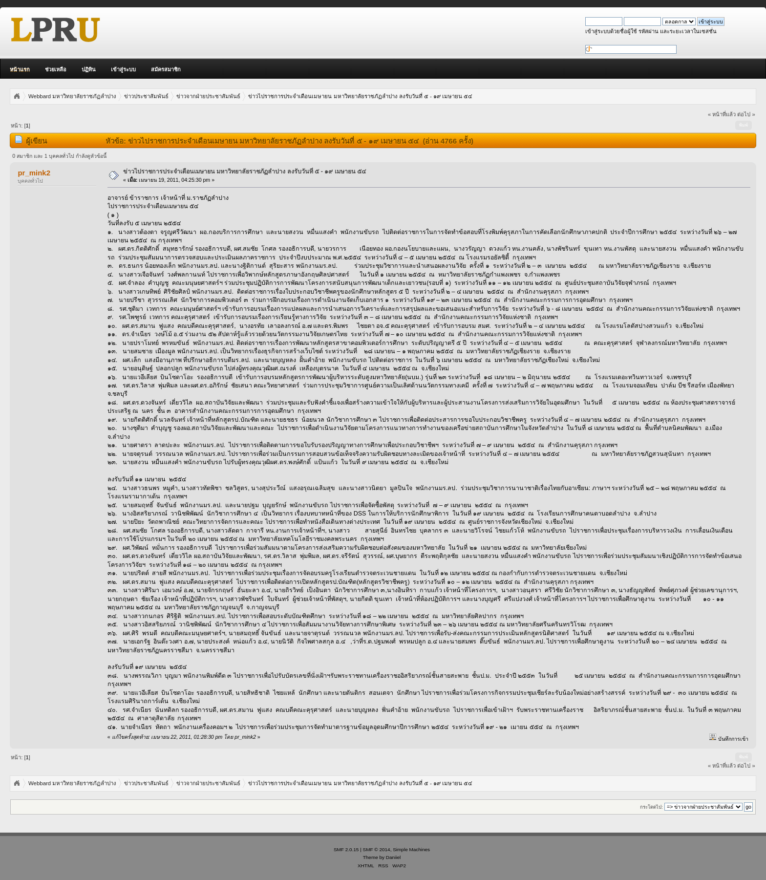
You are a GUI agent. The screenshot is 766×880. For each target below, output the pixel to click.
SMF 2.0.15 (346, 849)
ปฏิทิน (89, 69)
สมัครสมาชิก (166, 69)
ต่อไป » (746, 114)
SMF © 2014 (376, 849)
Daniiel (393, 857)
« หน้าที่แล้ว (722, 114)
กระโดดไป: (651, 807)
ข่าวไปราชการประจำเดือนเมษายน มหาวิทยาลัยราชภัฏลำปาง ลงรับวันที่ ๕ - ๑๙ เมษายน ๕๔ (244, 171)
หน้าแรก (20, 69)
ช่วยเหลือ (55, 69)
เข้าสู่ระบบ (123, 69)
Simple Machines (411, 849)
